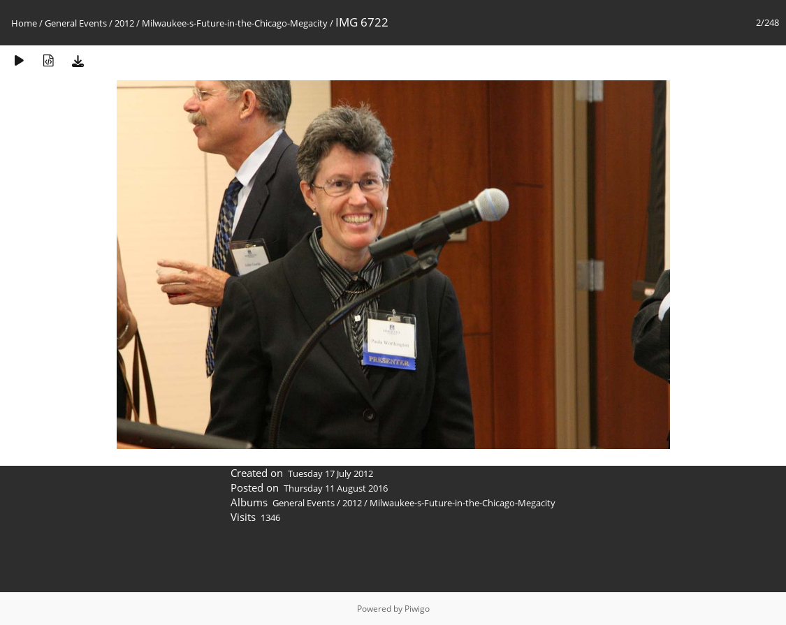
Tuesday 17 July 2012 (330, 473)
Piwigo (417, 609)
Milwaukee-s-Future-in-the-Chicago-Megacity (235, 23)
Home (24, 23)
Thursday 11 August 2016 (336, 488)
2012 (124, 23)
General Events (76, 23)
